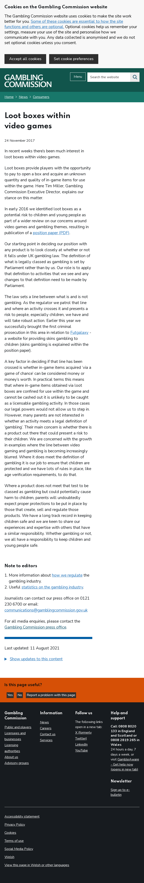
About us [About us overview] (11, 757)
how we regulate (67, 575)
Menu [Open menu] (78, 76)
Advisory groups (16, 763)
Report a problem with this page (51, 695)
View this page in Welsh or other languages (36, 865)
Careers (45, 728)
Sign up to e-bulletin (120, 792)
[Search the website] (135, 77)
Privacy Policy (14, 824)
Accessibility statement (22, 816)
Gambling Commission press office (35, 627)
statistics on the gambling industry (52, 587)
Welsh (9, 857)
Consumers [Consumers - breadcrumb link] (41, 97)
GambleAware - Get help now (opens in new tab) (125, 764)
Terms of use (14, 840)
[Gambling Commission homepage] (27, 86)
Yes (10, 695)
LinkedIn (81, 744)
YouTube (81, 750)
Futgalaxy (79, 332)
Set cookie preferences (74, 58)
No (20, 695)
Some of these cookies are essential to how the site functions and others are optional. (63, 24)
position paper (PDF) (51, 233)
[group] (48, 659)
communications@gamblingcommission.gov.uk (46, 610)
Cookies (10, 832)
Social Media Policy (18, 849)
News (23, 97)
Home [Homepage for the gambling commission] (9, 97)
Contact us (48, 734)
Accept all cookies (25, 58)
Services (46, 740)
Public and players (17, 727)
